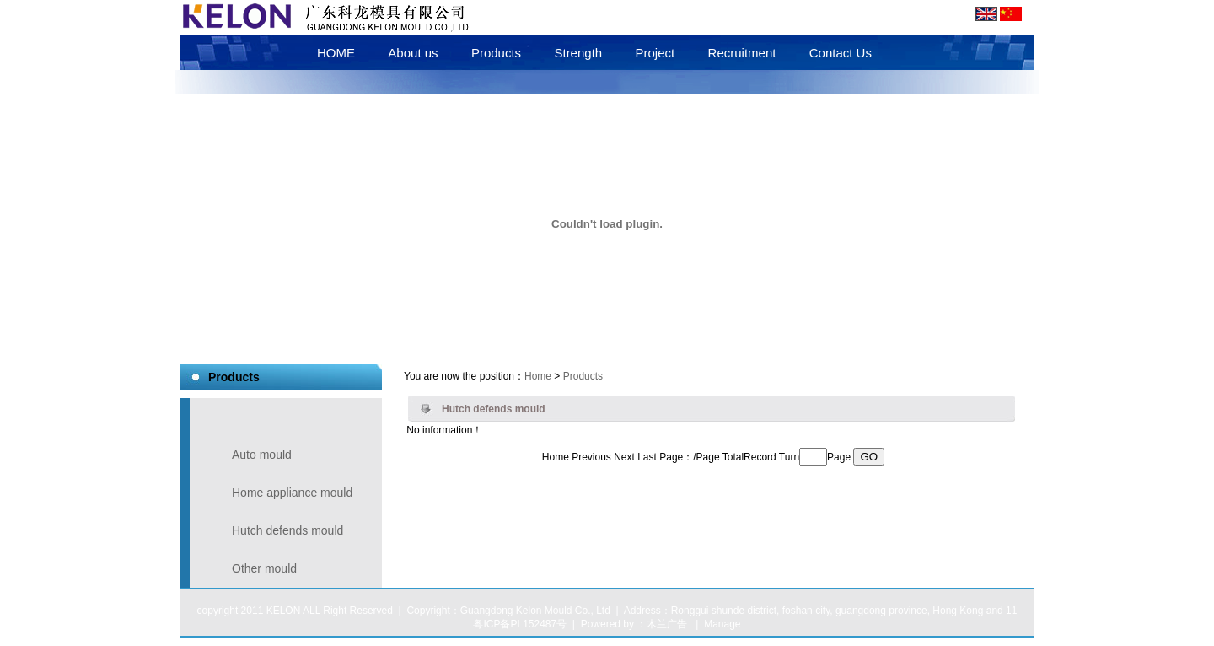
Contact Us (840, 53)
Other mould (264, 568)
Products (496, 53)
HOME (336, 53)
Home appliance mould (292, 492)
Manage (722, 624)
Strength (578, 53)
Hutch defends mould (287, 530)
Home (537, 376)
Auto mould (262, 454)
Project (655, 53)
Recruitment (742, 53)
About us (413, 53)
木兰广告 (667, 624)
